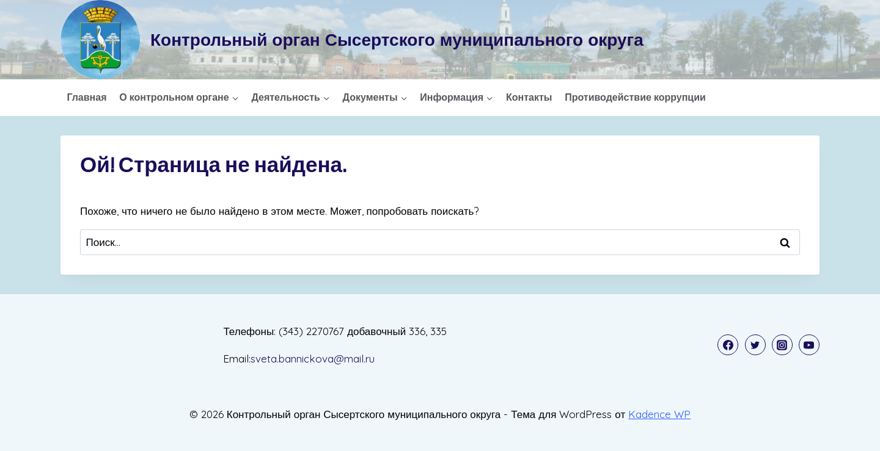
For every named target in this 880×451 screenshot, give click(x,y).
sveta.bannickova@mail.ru (313, 358)
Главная (86, 97)
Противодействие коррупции (635, 97)
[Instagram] (782, 344)
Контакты (529, 97)
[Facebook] (727, 344)
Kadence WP (659, 414)
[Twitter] (755, 344)
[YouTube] (809, 344)
